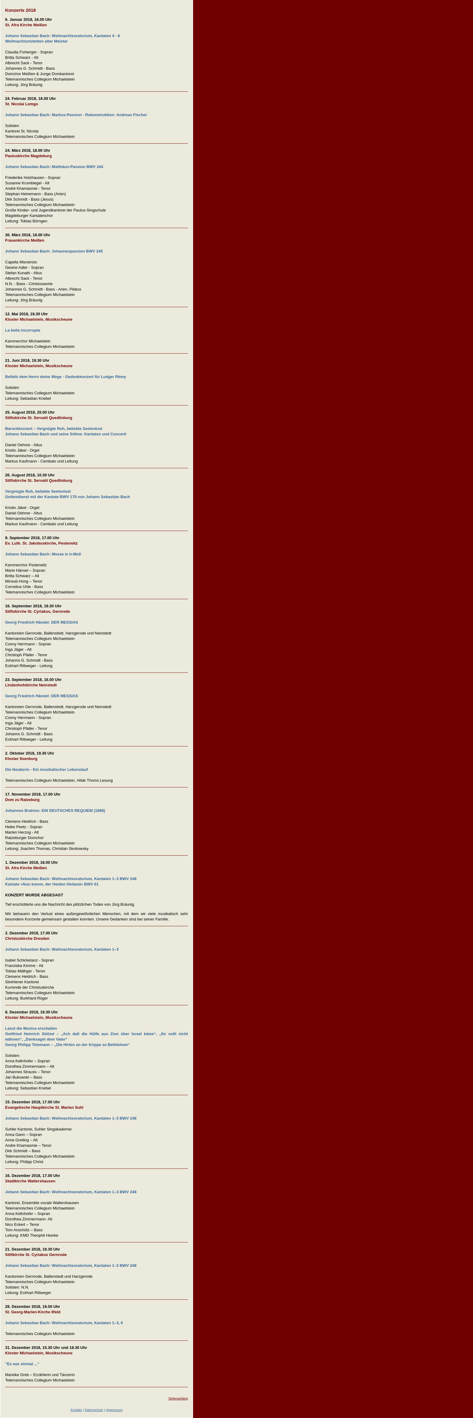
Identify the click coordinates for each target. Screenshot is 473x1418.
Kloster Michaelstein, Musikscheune (38, 319)
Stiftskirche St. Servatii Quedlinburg (38, 417)
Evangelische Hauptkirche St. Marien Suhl (44, 1107)
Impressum (114, 1410)
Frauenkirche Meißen (24, 240)
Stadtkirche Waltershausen (30, 1181)
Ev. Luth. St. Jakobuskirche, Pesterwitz (41, 543)
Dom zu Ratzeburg (22, 799)
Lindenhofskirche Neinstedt (31, 685)
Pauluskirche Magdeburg (28, 156)
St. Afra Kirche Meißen (26, 25)
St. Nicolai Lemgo (21, 104)
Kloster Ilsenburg (21, 758)
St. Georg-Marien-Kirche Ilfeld (32, 1312)
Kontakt (76, 1410)
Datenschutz (94, 1410)
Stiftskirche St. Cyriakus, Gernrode (37, 611)
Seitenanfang (178, 1398)
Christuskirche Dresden (27, 938)
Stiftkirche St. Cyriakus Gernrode (36, 1254)
